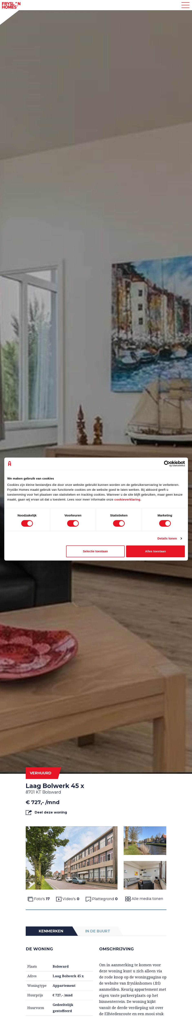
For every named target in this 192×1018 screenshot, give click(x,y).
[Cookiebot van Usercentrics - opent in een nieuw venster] (167, 464)
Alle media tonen (144, 898)
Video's (67, 899)
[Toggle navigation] (185, 5)
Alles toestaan (155, 551)
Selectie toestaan (95, 551)
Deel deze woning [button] (46, 812)
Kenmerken (51, 931)
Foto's (39, 899)
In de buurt (97, 931)
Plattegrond (102, 899)
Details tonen (167, 538)
